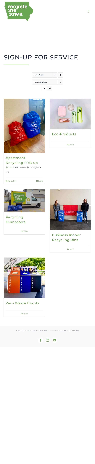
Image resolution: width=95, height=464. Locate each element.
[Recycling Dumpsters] (24, 200)
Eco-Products (64, 134)
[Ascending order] (60, 75)
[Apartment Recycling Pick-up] (24, 126)
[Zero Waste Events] (24, 278)
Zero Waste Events (22, 303)
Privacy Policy (75, 330)
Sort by (39, 75)
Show (40, 82)
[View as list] (49, 88)
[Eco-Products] (70, 114)
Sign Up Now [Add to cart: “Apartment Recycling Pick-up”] (12, 181)
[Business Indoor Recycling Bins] (70, 209)
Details (40, 181)
